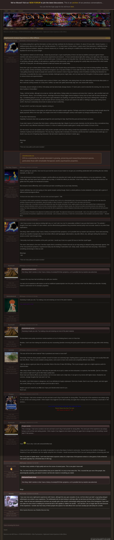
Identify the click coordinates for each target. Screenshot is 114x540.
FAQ (6, 28)
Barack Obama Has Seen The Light (64, 408)
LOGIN (99, 11)
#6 (20, 325)
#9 (20, 422)
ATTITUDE (40, 28)
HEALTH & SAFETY (22, 28)
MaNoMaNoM (11, 296)
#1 (20, 40)
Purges (11, 394)
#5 (20, 296)
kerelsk (11, 350)
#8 (20, 394)
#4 (20, 265)
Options (108, 38)
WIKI (11, 28)
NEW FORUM (35, 3)
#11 (21, 493)
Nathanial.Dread (11, 41)
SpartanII (11, 265)
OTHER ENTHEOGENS (25, 31)
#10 (21, 463)
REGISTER (106, 11)
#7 (20, 350)
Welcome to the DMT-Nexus (11, 31)
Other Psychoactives (37, 31)
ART (32, 28)
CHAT (6, 11)
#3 (20, 220)
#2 (20, 167)
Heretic (11, 494)
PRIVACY (13, 11)
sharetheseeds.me (28, 156)
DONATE (20, 11)
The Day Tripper (11, 167)
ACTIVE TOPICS (104, 28)
